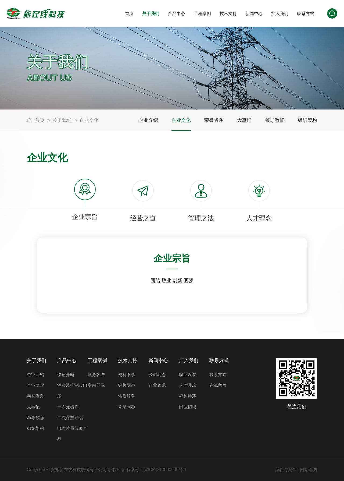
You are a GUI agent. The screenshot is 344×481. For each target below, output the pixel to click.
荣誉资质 (35, 396)
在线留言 (218, 385)
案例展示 (96, 385)
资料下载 (126, 374)
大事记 (33, 407)
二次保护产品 (70, 417)
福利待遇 (187, 396)
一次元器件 (68, 407)
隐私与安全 (285, 469)
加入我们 (188, 360)
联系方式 (219, 360)
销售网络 (126, 385)
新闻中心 (158, 360)
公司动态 (157, 374)
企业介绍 (35, 374)
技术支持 (127, 360)
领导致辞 (35, 417)
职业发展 (187, 374)
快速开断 (65, 374)
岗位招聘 (187, 407)
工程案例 (97, 360)
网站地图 (308, 469)
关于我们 (62, 120)
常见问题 (126, 407)
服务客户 (96, 374)
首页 (40, 120)
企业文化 (89, 120)
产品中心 (67, 360)
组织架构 (35, 428)
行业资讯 (157, 385)
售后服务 (126, 396)
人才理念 (187, 385)
